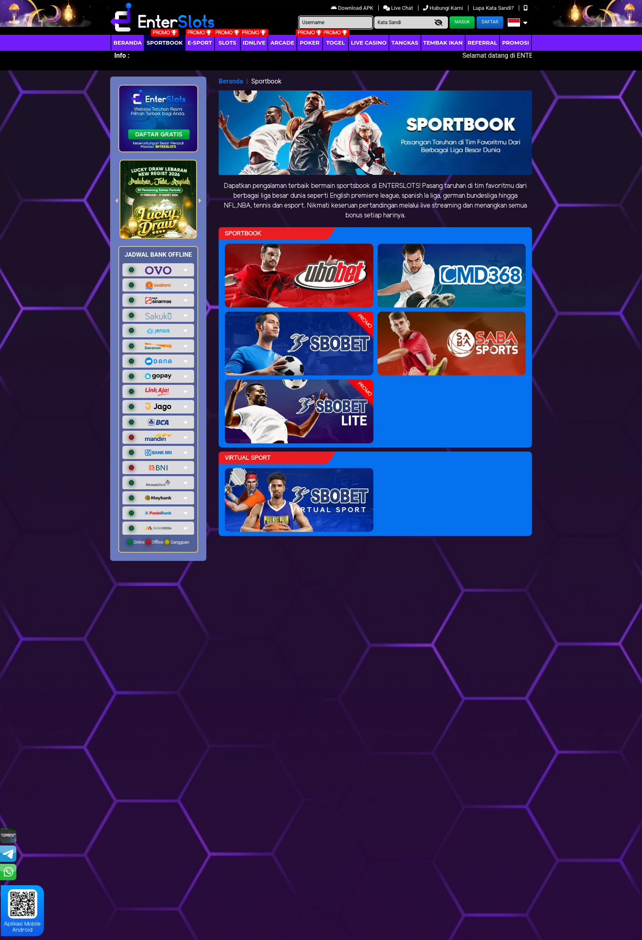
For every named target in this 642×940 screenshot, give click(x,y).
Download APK (353, 8)
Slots (227, 42)
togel (335, 42)
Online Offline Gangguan (158, 542)
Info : (121, 55)
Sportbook (165, 42)
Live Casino (369, 42)
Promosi (515, 42)
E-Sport (200, 42)
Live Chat (398, 8)
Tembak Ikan (443, 42)
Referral (482, 42)
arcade (282, 42)
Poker (309, 42)
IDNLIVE (254, 42)
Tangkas (404, 42)
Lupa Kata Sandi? (494, 8)
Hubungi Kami (443, 8)
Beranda (127, 42)
